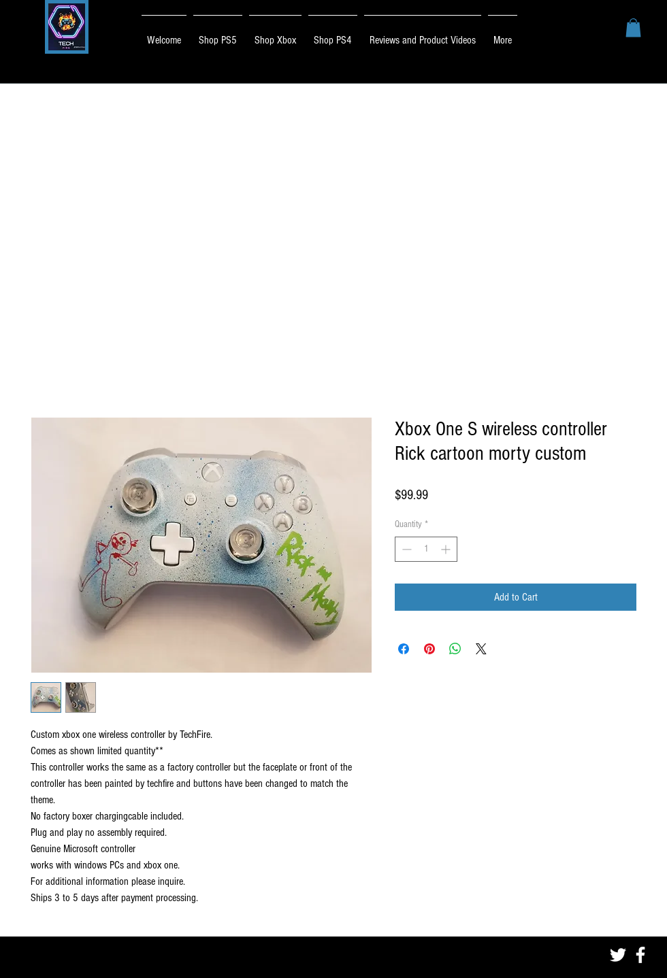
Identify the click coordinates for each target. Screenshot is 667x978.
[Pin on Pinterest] (429, 649)
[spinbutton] (426, 549)
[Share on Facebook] (403, 649)
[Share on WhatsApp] (455, 649)
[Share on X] (481, 649)
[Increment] (446, 549)
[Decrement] (405, 549)
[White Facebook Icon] (640, 955)
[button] (633, 27)
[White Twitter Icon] (618, 955)
